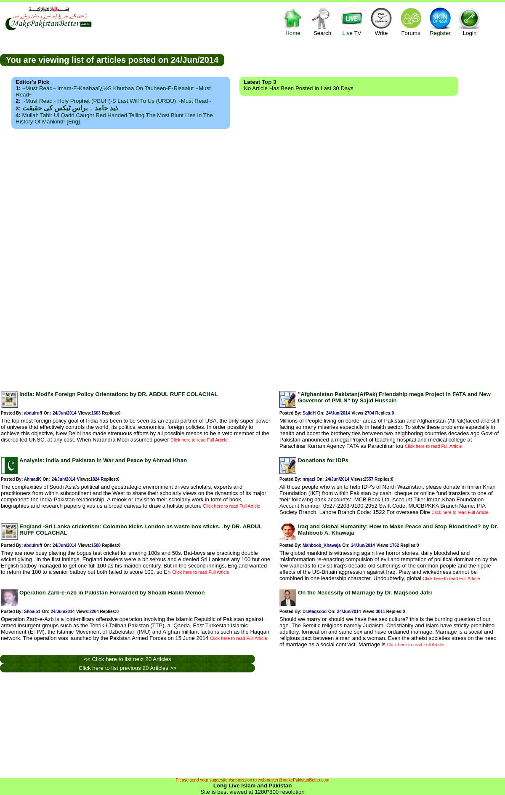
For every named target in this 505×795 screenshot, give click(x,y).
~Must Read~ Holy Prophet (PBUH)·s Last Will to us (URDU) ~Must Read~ (116, 101)
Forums (410, 21)
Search (322, 21)
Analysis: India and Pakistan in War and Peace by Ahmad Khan (103, 460)
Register (440, 21)
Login (469, 21)
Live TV (351, 21)
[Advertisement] (252, 257)
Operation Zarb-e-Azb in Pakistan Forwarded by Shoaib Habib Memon (112, 592)
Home (292, 21)
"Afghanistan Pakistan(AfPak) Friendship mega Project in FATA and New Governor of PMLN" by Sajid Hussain (394, 397)
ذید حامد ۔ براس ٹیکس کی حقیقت (70, 108)
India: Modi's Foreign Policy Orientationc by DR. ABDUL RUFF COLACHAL (118, 394)
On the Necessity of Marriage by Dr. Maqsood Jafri (365, 592)
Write (381, 21)
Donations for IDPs (323, 460)
